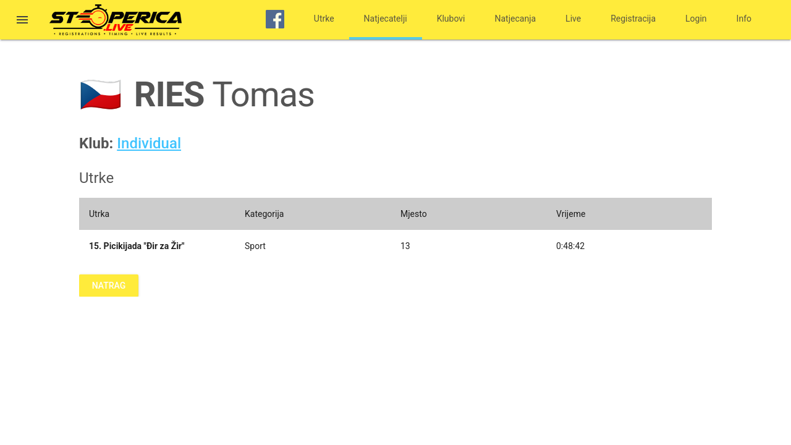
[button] (22, 21)
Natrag (108, 285)
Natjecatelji (385, 18)
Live (573, 18)
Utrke (324, 18)
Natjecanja (515, 18)
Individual (149, 143)
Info (744, 18)
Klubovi (451, 18)
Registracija (633, 18)
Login (696, 18)
